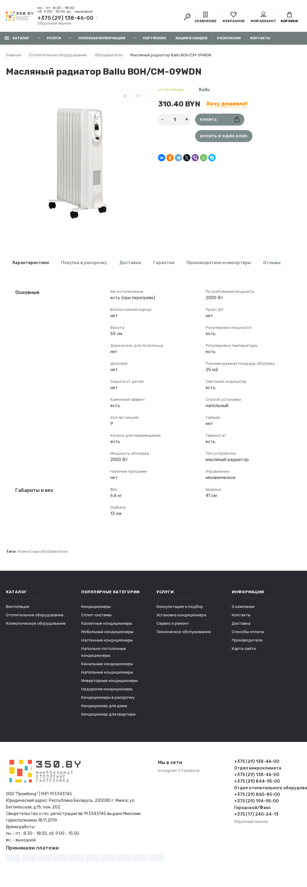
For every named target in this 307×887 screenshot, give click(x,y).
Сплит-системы (96, 617)
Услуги (54, 38)
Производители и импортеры (218, 262)
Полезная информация (101, 38)
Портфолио (154, 38)
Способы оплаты (248, 634)
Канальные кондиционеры (107, 666)
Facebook (191, 773)
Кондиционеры (96, 609)
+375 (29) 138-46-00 (65, 18)
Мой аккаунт (263, 17)
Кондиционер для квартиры (108, 716)
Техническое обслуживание (183, 634)
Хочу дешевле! (226, 103)
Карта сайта (244, 651)
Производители (247, 642)
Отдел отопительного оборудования (267, 790)
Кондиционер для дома (104, 708)
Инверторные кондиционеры (109, 683)
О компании (229, 38)
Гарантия (163, 262)
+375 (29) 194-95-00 (256, 803)
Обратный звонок (54, 23)
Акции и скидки (191, 38)
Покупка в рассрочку (84, 262)
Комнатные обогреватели (43, 554)
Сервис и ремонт (172, 626)
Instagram (167, 773)
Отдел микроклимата (257, 770)
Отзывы (272, 262)
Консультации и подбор (179, 609)
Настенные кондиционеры (107, 642)
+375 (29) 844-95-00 (257, 783)
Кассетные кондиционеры (106, 626)
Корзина (289, 17)
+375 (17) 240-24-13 (256, 816)
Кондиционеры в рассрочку (108, 700)
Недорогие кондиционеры (107, 691)
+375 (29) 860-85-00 (257, 796)
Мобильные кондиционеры (107, 634)
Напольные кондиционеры (107, 674)
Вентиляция (17, 609)
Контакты (260, 38)
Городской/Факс (252, 810)
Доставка (130, 262)
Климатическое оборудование (36, 626)
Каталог (16, 38)
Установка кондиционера (181, 617)
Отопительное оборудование (35, 617)
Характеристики (30, 262)
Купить (219, 119)
